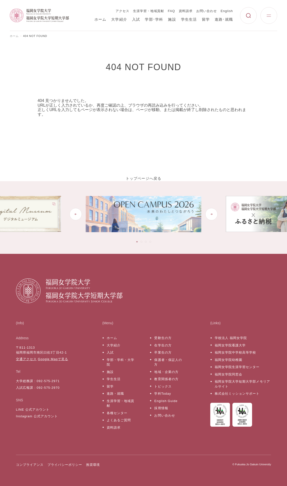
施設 (172, 19)
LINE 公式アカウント (32, 409)
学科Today (162, 393)
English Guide (165, 401)
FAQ (171, 11)
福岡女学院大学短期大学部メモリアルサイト (242, 384)
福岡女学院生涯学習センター (237, 367)
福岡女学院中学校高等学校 (235, 352)
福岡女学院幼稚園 (228, 360)
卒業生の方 (162, 352)
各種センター (117, 413)
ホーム (100, 19)
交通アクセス (26, 359)
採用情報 (161, 408)
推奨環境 (93, 465)
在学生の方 (162, 345)
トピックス (162, 386)
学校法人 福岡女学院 (231, 338)
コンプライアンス (30, 465)
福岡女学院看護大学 (230, 345)
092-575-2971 (48, 381)
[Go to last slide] (75, 214)
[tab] (137, 242)
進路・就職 (115, 393)
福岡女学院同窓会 (228, 374)
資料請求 (186, 11)
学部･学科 (154, 19)
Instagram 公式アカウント (37, 416)
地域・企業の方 (166, 372)
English (227, 11)
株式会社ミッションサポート (237, 393)
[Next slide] (211, 214)
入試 (136, 19)
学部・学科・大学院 (120, 362)
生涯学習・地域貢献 (148, 11)
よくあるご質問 (119, 420)
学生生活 (189, 19)
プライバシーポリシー (64, 465)
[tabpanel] (143, 214)
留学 (206, 19)
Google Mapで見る (53, 359)
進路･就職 (224, 19)
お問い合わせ (206, 11)
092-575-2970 (48, 387)
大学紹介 (119, 19)
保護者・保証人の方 (168, 362)
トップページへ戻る (144, 178)
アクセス (122, 11)
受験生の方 (162, 338)
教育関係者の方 (166, 379)
